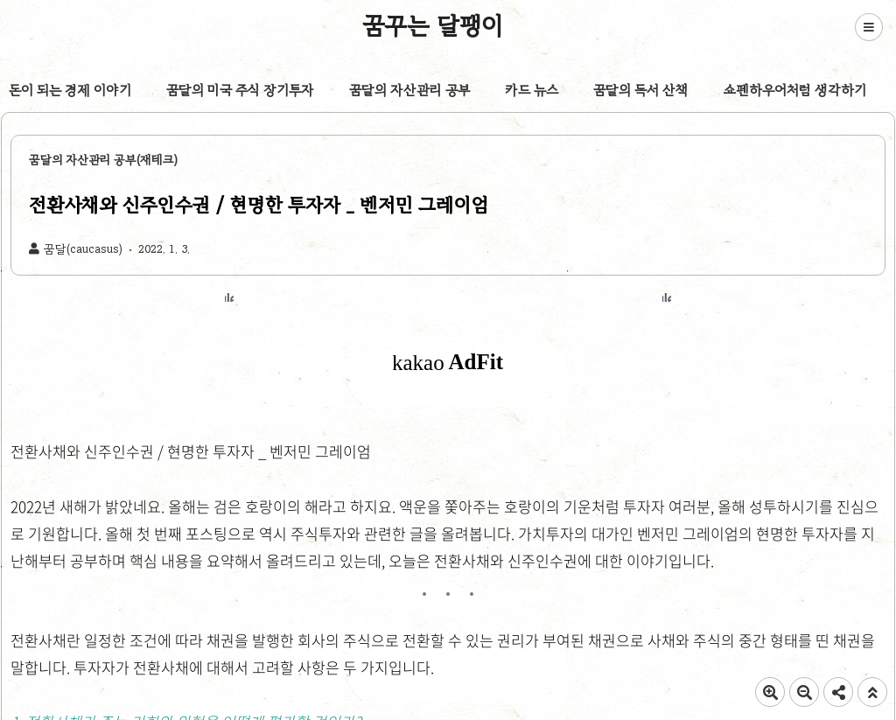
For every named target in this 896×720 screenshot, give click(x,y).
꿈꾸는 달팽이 (433, 25)
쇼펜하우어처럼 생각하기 (795, 90)
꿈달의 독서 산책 (641, 90)
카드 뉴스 (531, 90)
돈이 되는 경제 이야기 (70, 90)
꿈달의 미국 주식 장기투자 (240, 90)
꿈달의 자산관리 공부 (409, 90)
